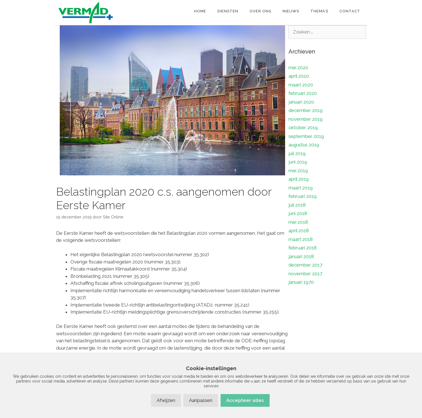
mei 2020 (298, 67)
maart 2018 (300, 239)
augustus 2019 (303, 144)
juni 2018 (297, 213)
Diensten (227, 11)
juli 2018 (297, 205)
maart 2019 (300, 188)
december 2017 (305, 265)
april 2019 (298, 179)
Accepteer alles (245, 400)
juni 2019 (297, 162)
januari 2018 (301, 256)
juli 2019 (297, 153)
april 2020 (298, 76)
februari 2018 (302, 248)
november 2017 (305, 273)
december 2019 (305, 110)
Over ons (260, 11)
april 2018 (298, 230)
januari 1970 (301, 282)
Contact (349, 11)
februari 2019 (302, 196)
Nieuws (291, 11)
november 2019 (305, 119)
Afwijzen (166, 400)
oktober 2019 (303, 127)
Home (200, 11)
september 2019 (306, 136)
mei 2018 (298, 222)
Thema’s (319, 11)
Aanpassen (200, 400)
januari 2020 (301, 102)
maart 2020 (300, 85)
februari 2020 (302, 93)
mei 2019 (298, 170)
